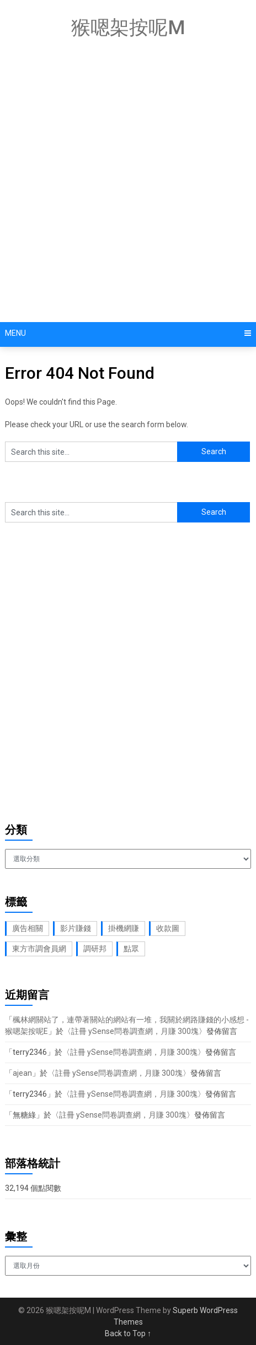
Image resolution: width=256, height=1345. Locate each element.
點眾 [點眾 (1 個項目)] (131, 948)
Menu (15, 333)
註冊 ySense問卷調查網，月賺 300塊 (135, 1031)
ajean (22, 1073)
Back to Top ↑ (128, 1333)
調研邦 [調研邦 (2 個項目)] (94, 948)
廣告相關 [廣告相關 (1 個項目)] (27, 928)
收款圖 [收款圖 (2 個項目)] (167, 928)
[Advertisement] (128, 183)
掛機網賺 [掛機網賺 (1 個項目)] (123, 928)
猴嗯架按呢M (128, 28)
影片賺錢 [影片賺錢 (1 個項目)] (75, 928)
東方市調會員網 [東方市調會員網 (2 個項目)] (39, 948)
